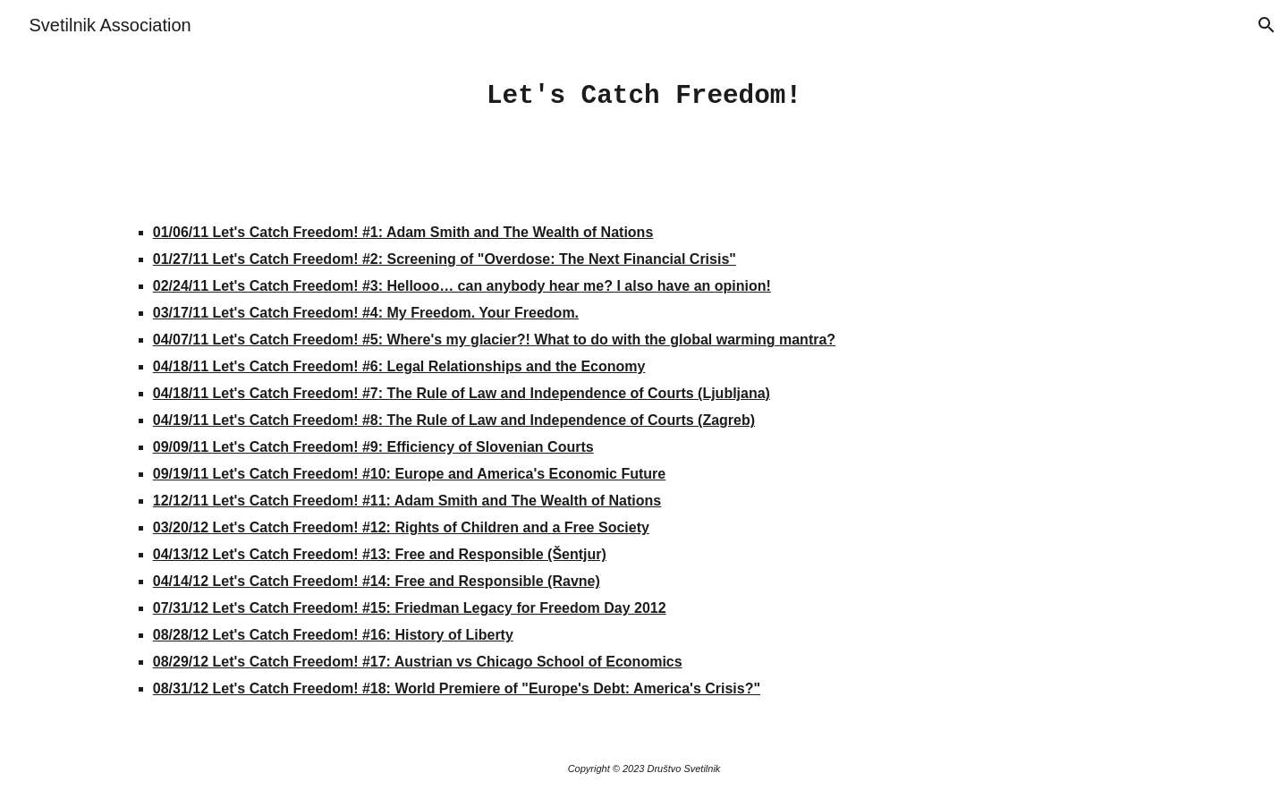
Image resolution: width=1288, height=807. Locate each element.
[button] (1266, 25)
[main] (644, 97)
